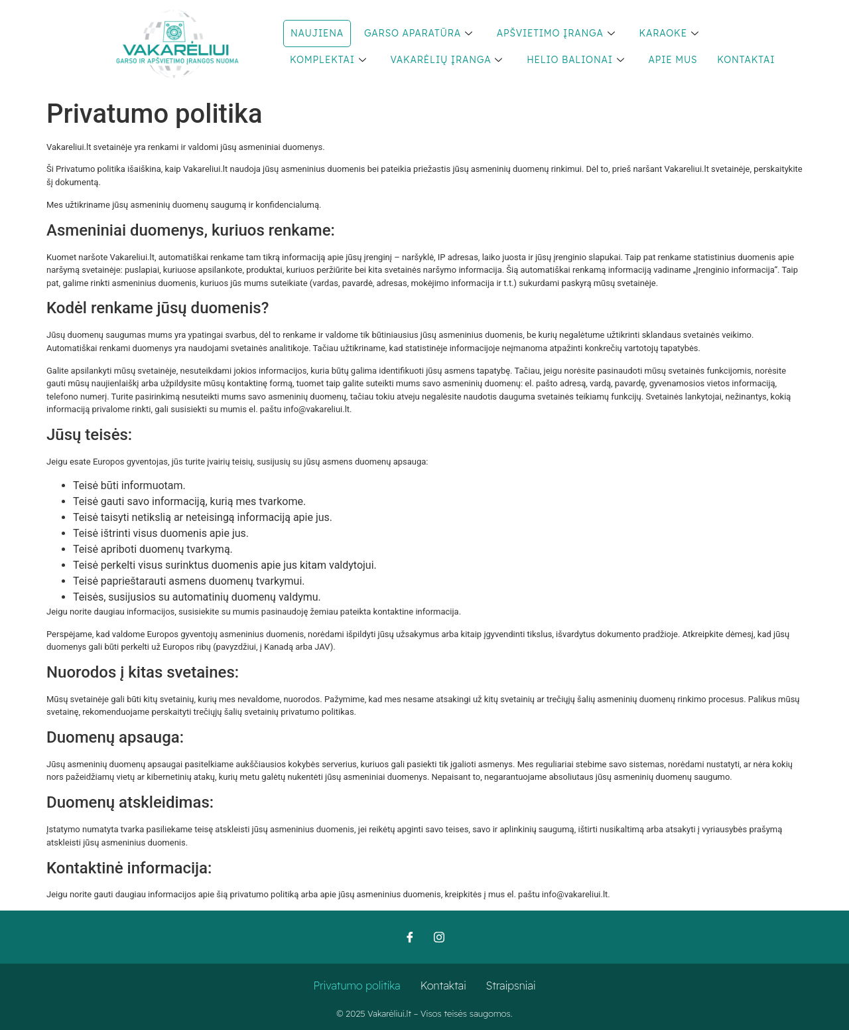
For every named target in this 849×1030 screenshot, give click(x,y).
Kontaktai (746, 60)
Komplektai (328, 60)
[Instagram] (439, 937)
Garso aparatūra (418, 33)
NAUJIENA (317, 33)
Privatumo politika (357, 985)
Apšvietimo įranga (556, 33)
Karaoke (668, 33)
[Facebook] (410, 937)
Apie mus (673, 60)
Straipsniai (511, 985)
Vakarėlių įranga (447, 60)
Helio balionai (575, 60)
